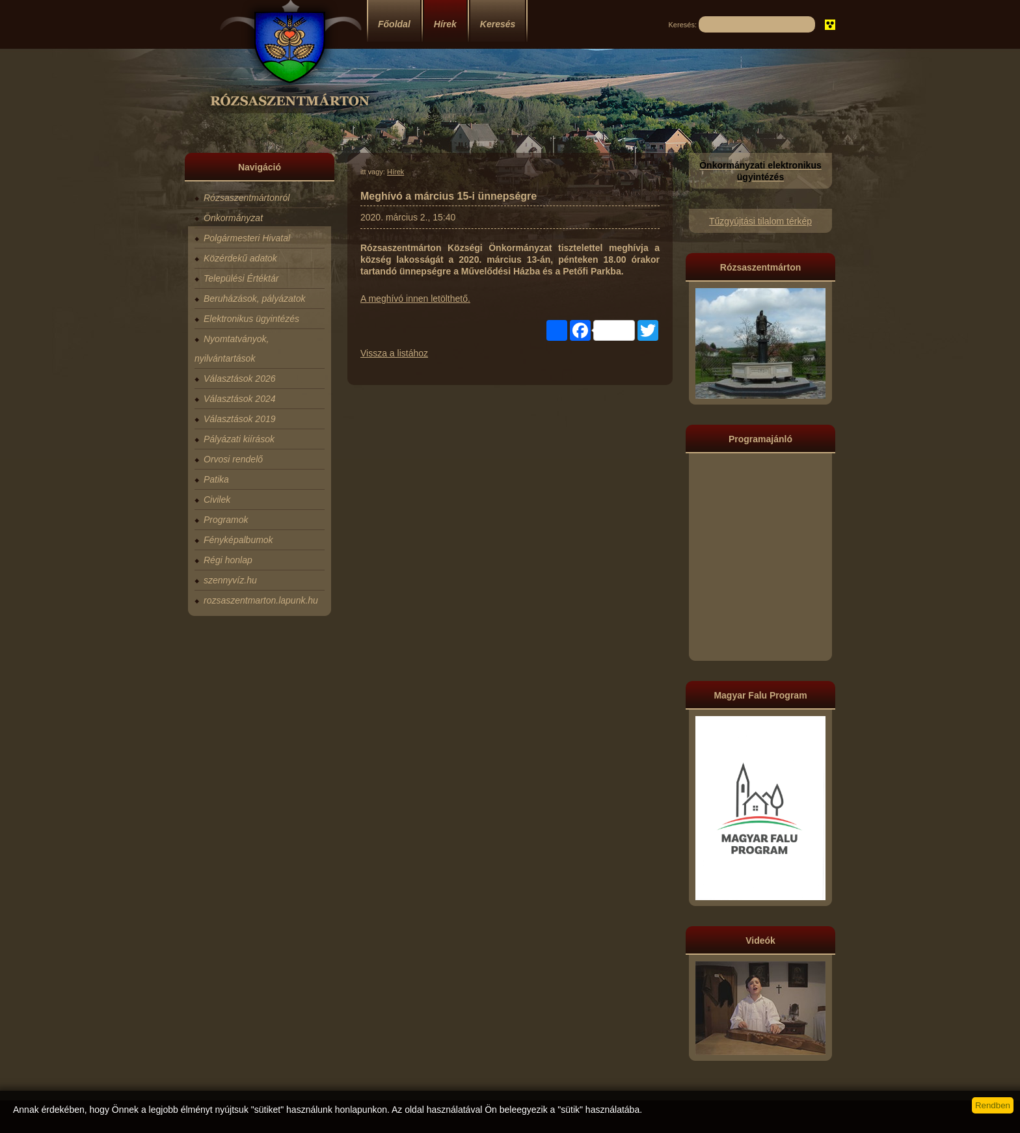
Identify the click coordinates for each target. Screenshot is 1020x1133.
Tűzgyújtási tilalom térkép (760, 221)
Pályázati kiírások (239, 439)
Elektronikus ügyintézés (251, 318)
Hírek (445, 24)
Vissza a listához (394, 353)
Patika (216, 479)
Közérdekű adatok (240, 258)
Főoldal (394, 24)
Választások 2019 (240, 419)
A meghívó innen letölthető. (415, 298)
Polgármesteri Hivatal (247, 238)
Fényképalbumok (238, 540)
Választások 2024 (240, 398)
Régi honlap (228, 560)
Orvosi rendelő (233, 459)
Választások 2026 (240, 378)
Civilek (217, 499)
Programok (226, 519)
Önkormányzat (233, 218)
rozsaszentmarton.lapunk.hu (261, 600)
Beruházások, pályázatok (254, 298)
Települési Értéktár (241, 278)
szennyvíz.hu (230, 580)
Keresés (498, 24)
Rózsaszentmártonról (246, 198)
